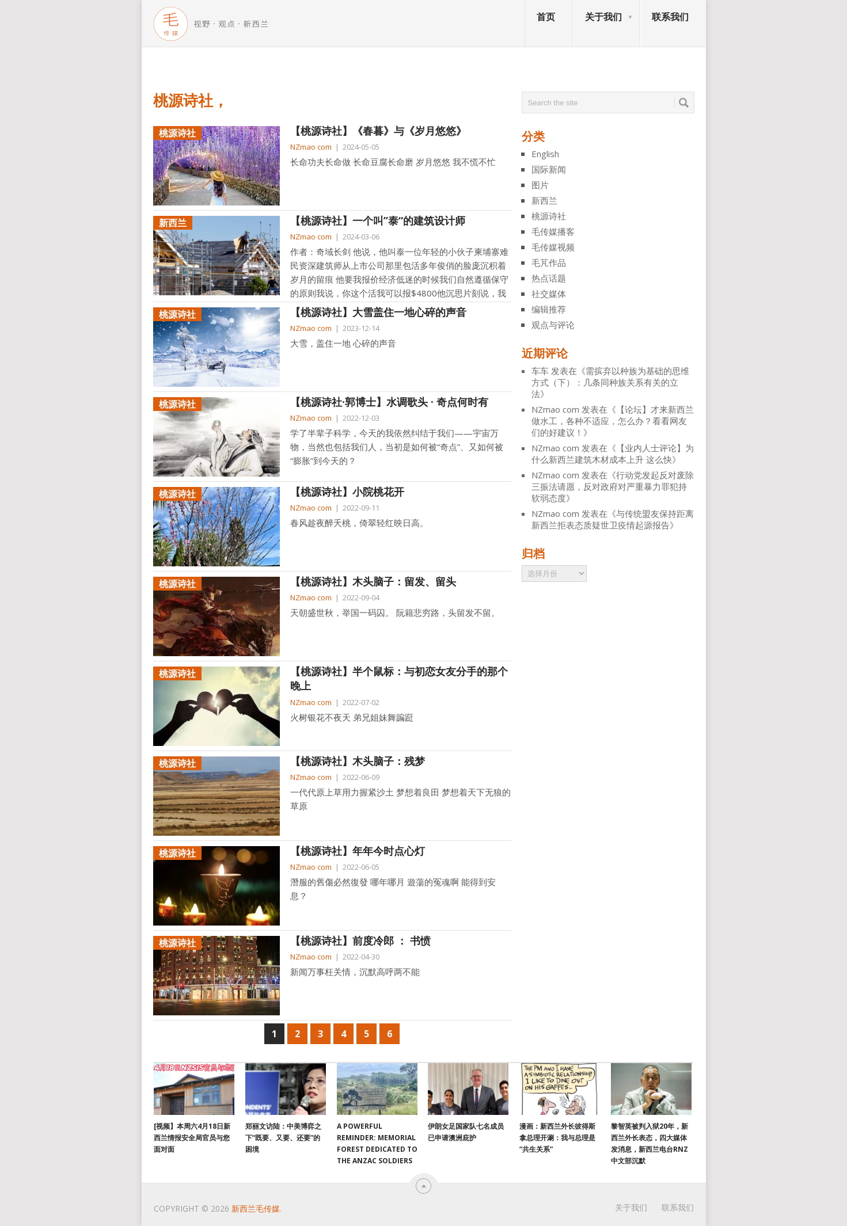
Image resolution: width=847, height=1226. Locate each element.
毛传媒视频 (553, 247)
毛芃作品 (548, 262)
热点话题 (548, 278)
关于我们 (603, 16)
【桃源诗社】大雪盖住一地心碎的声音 (378, 312)
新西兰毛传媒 (255, 1208)
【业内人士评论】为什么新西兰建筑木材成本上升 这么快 (612, 453)
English (545, 153)
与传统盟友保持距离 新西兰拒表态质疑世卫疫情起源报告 (612, 519)
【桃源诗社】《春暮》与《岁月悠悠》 (378, 131)
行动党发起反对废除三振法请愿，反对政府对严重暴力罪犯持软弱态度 (612, 486)
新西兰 (544, 200)
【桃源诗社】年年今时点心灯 (357, 851)
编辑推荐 (548, 309)
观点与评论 (553, 324)
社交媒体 (548, 293)
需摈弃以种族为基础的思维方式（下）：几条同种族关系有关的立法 (610, 382)
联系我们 (670, 16)
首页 (546, 16)
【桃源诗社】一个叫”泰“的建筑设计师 (377, 220)
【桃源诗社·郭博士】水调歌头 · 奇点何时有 (389, 402)
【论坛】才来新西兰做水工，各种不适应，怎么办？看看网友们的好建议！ (612, 420)
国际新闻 (548, 169)
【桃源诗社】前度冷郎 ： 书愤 (360, 940)
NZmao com (311, 147)
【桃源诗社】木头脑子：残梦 (357, 761)
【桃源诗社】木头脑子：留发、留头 (373, 581)
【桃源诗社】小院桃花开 (347, 491)
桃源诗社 (548, 216)
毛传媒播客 (553, 231)
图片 (540, 185)
